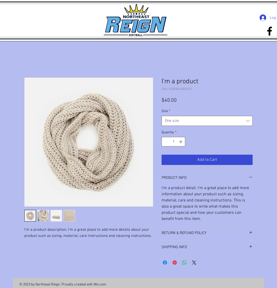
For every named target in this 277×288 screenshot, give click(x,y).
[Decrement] (165, 141)
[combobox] (207, 121)
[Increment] (181, 141)
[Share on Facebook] (165, 262)
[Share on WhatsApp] (184, 262)
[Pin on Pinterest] (175, 262)
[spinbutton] (173, 141)
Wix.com (100, 284)
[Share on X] (194, 262)
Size (166, 111)
